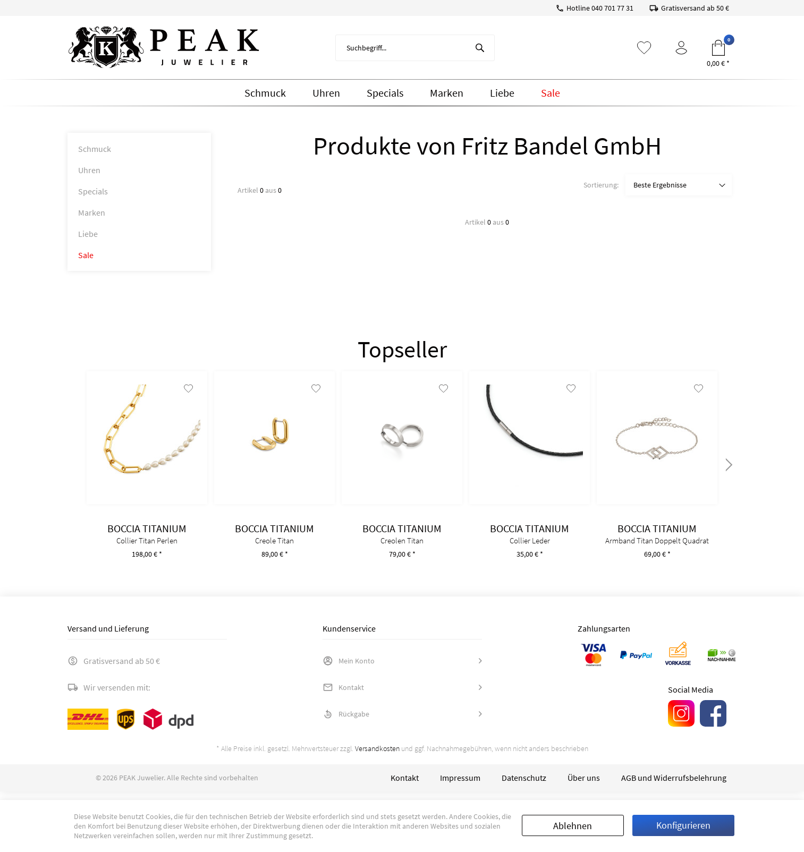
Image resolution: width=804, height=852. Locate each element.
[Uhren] (326, 93)
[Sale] (550, 93)
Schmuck (94, 148)
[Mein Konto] (681, 48)
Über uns (584, 786)
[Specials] (385, 93)
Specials (93, 191)
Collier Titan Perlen (146, 549)
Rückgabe (346, 722)
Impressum (460, 786)
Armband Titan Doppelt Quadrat (657, 549)
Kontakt (343, 696)
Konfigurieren (683, 825)
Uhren (89, 170)
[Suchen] (480, 48)
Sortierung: (601, 185)
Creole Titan (274, 549)
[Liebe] (502, 93)
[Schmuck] (265, 93)
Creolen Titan (402, 549)
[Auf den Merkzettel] (186, 396)
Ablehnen (572, 826)
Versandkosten (377, 757)
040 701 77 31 (612, 8)
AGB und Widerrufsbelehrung (673, 786)
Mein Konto (349, 669)
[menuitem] (415, 48)
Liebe (88, 233)
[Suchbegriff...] (415, 48)
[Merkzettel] (644, 48)
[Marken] (447, 93)
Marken (91, 212)
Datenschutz (524, 786)
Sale (86, 255)
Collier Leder (530, 549)
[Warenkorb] (718, 48)
